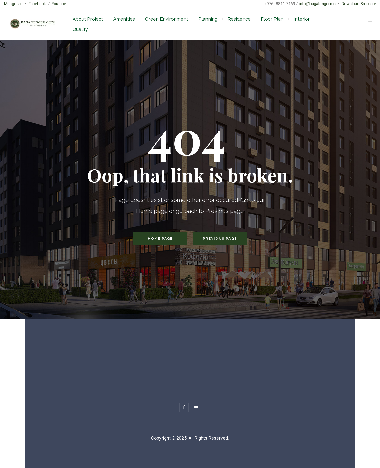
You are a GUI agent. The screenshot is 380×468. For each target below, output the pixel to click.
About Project (88, 19)
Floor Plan (272, 19)
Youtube (59, 3)
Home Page (160, 238)
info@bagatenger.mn (317, 3)
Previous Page (220, 238)
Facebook (37, 3)
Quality (80, 29)
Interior (302, 19)
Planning (207, 19)
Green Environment (166, 19)
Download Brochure (358, 3)
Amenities (124, 19)
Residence (239, 19)
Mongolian (13, 3)
